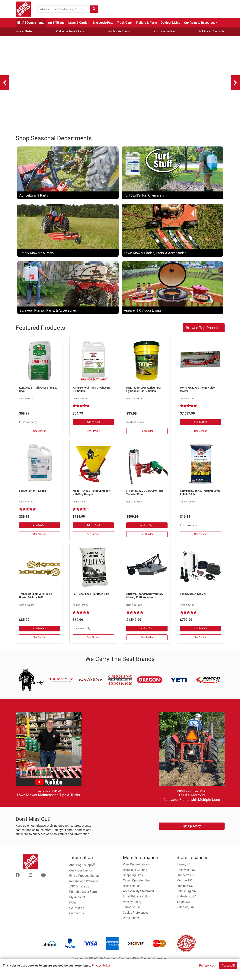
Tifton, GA (183, 906)
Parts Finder (131, 922)
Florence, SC (185, 890)
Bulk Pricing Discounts (211, 31)
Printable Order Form (83, 896)
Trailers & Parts (146, 22)
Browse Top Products (203, 332)
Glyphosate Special (119, 31)
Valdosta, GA (185, 911)
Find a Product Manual (84, 880)
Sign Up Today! (191, 830)
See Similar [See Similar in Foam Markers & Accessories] (200, 641)
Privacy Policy (101, 965)
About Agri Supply (82, 869)
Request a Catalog (135, 874)
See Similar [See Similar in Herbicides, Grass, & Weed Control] (93, 435)
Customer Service (164, 31)
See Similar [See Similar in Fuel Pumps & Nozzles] (147, 538)
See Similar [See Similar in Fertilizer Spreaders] (93, 538)
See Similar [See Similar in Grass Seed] (39, 435)
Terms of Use (131, 911)
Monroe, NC (184, 884)
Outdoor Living (170, 22)
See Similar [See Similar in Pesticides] (39, 538)
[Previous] (4, 82)
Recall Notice (131, 890)
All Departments (31, 22)
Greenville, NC (186, 874)
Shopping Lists (133, 879)
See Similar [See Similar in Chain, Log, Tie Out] (39, 641)
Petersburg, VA (186, 895)
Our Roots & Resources (199, 22)
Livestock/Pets (103, 22)
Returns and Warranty (83, 885)
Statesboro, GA (186, 900)
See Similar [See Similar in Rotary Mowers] (147, 641)
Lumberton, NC (186, 879)
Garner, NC (183, 868)
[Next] (235, 82)
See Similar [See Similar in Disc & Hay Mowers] (200, 435)
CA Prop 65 (76, 912)
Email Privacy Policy (136, 900)
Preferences (207, 965)
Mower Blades (24, 31)
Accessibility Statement (138, 895)
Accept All (228, 965)
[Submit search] (94, 9)
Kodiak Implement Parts (70, 31)
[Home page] (23, 9)
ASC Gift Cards (79, 890)
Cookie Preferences (135, 916)
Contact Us (76, 917)
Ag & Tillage (56, 22)
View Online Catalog (136, 868)
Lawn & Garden (78, 22)
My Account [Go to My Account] (77, 901)
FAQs (72, 906)
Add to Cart (93, 426)
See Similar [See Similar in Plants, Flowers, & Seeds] (93, 641)
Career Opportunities (136, 884)
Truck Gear (124, 22)
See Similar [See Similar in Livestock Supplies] (200, 538)
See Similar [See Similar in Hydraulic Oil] (147, 435)
